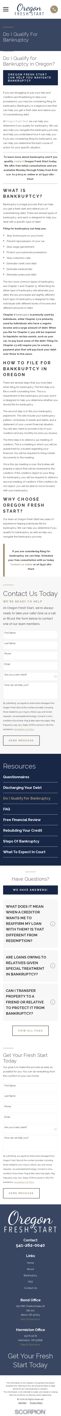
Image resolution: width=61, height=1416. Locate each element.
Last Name (9, 643)
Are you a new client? (15, 674)
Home (30, 1262)
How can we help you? (16, 685)
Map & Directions (30, 1319)
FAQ (30, 1281)
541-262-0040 (30, 1245)
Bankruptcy (30, 1275)
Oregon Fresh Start (17, 121)
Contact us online (21, 564)
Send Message (21, 740)
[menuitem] (30, 777)
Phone (7, 653)
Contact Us (30, 1288)
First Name (10, 633)
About (30, 1269)
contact (19, 161)
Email (7, 664)
